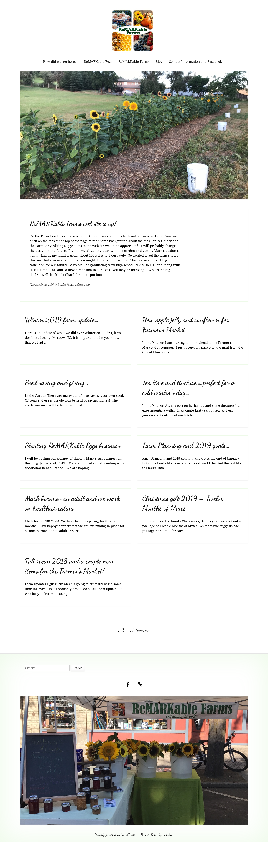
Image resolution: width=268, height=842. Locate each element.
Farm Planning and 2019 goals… (186, 445)
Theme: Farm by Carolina (157, 835)
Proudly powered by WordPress (115, 835)
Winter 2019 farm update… (62, 319)
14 (132, 629)
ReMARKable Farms (134, 61)
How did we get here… (60, 61)
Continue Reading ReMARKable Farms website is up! (60, 284)
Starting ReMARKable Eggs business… (74, 445)
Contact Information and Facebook (195, 61)
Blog (159, 61)
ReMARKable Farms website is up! (73, 223)
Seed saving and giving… (56, 382)
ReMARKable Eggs (98, 61)
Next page (143, 629)
